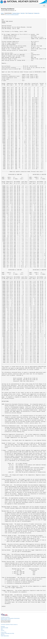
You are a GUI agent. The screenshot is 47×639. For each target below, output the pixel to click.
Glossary (2, 630)
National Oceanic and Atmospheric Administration (10, 618)
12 (15, 14)
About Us (2, 634)
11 (13, 14)
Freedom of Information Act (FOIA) (7, 633)
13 (16, 14)
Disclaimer (3, 626)
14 (17, 14)
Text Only (22, 13)
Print (26, 13)
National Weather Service (6, 619)
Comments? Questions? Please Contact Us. (9, 624)
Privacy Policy (3, 632)
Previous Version (16, 13)
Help (2, 628)
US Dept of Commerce (5, 617)
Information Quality (4, 627)
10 (12, 14)
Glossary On (36, 13)
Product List (30, 13)
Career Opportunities (5, 635)
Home (2, 13)
